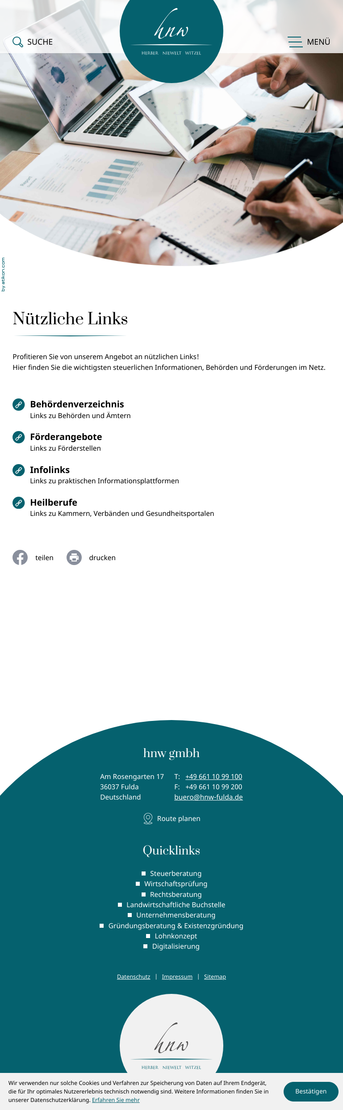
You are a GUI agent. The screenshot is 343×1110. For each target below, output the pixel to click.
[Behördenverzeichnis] (171, 412)
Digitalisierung (176, 947)
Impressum (177, 977)
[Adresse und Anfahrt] (171, 819)
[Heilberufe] (171, 511)
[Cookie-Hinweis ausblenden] (311, 1092)
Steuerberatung (175, 875)
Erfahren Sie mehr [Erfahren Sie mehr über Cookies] (116, 1100)
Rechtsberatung (176, 895)
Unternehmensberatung (175, 916)
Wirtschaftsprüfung (175, 885)
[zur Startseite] (171, 1047)
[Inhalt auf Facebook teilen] (39, 558)
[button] (33, 38)
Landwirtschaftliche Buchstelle (175, 905)
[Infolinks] (171, 478)
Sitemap (215, 977)
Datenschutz (134, 977)
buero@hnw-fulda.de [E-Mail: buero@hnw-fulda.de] (208, 798)
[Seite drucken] (98, 558)
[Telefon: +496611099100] (213, 777)
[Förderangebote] (171, 445)
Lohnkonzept (176, 937)
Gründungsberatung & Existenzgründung (176, 926)
